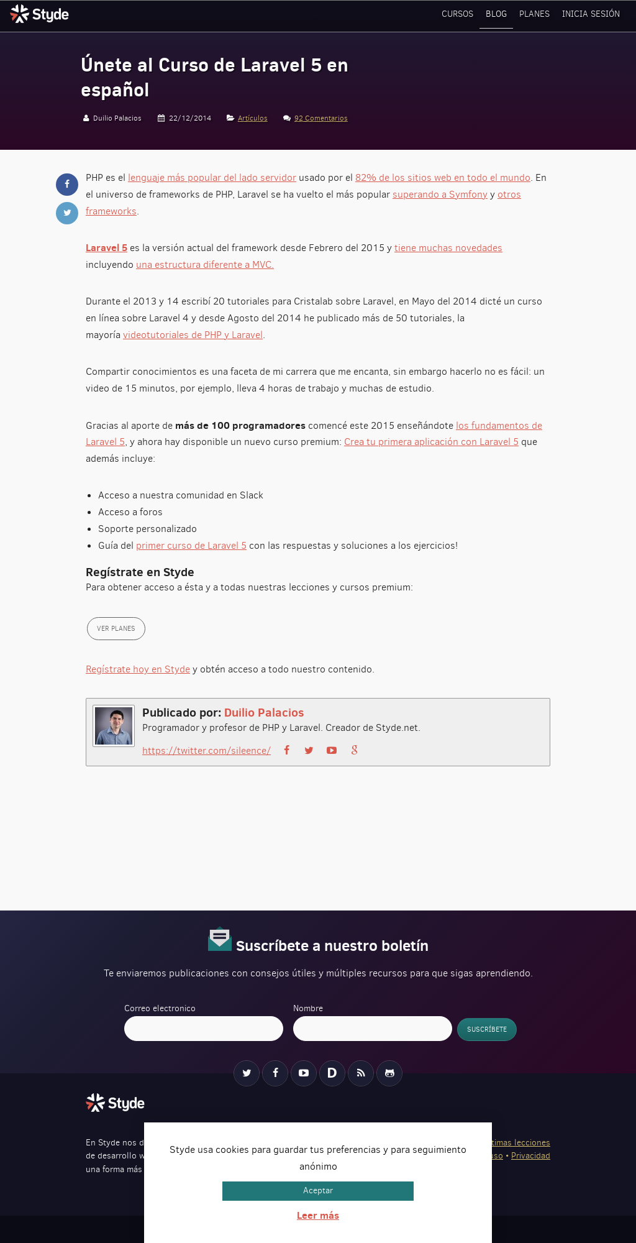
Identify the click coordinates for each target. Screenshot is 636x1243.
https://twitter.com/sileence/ (206, 750)
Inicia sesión (592, 15)
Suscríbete (487, 1029)
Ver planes (116, 628)
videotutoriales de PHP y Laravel (193, 334)
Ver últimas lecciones (509, 1143)
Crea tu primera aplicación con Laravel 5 (431, 441)
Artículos (253, 118)
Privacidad (530, 1156)
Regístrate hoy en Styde (138, 669)
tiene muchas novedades (448, 247)
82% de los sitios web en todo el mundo (442, 177)
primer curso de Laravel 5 (191, 545)
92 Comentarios (321, 118)
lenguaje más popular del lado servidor (212, 177)
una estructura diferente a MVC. (205, 264)
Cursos (462, 15)
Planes (538, 15)
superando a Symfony (440, 194)
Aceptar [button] (318, 1190)
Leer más (318, 1215)
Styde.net (41, 13)
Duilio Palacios (264, 712)
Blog (501, 15)
